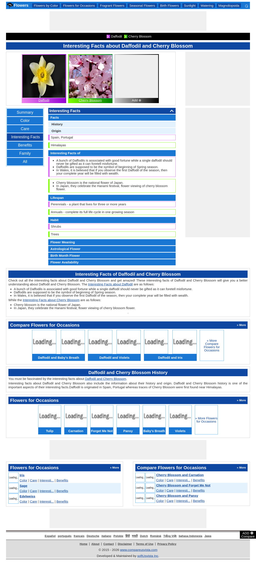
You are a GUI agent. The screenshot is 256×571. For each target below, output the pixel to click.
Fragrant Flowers (112, 5)
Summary (25, 112)
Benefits (25, 145)
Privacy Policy (166, 544)
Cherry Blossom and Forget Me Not (183, 485)
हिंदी (127, 536)
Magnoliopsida (229, 5)
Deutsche (93, 536)
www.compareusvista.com (138, 550)
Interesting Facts (25, 137)
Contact (108, 544)
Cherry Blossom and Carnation (180, 475)
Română (155, 536)
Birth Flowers (169, 5)
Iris (22, 475)
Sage (23, 486)
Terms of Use (144, 544)
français (79, 536)
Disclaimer (125, 544)
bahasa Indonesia (190, 536)
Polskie (118, 536)
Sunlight (190, 5)
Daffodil (43, 100)
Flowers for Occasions (79, 5)
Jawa (207, 536)
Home (83, 544)
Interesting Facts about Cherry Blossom (51, 300)
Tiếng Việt (169, 536)
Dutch (144, 536)
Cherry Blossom (90, 100)
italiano (106, 536)
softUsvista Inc (147, 556)
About (95, 544)
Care (25, 129)
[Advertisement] (128, 21)
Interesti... (47, 480)
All (25, 161)
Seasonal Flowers (142, 5)
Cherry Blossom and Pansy (177, 495)
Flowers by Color (46, 5)
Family (25, 153)
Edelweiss (27, 496)
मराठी (135, 536)
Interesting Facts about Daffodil (110, 284)
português (65, 536)
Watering (207, 5)
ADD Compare (248, 534)
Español (50, 536)
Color (25, 120)
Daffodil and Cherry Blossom (105, 379)
